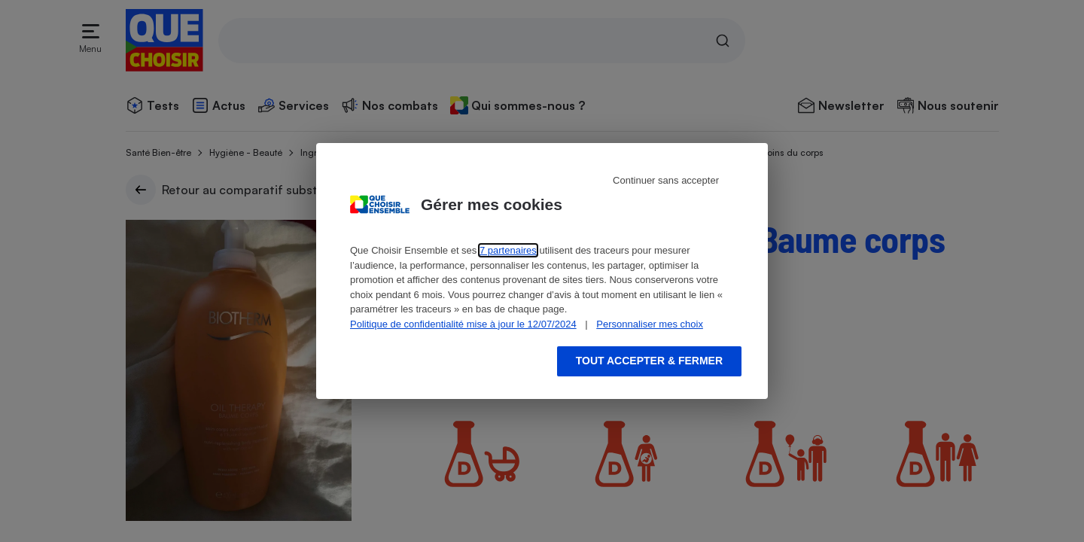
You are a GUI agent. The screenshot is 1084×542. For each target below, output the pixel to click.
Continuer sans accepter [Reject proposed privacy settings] (666, 180)
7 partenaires (508, 250)
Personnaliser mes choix (649, 324)
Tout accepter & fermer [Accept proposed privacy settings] (649, 361)
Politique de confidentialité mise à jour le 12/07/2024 (463, 324)
